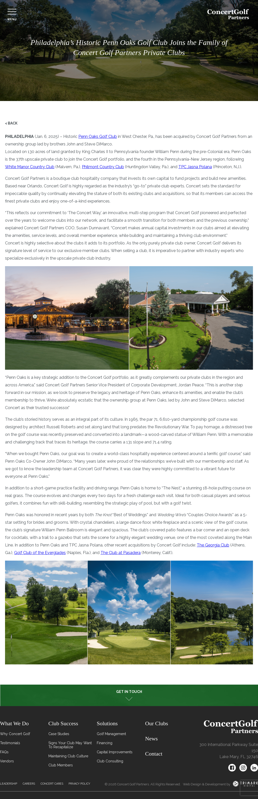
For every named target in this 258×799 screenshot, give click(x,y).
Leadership (8, 783)
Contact (153, 754)
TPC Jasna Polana (195, 166)
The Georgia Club (213, 545)
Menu (12, 15)
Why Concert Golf (15, 734)
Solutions (107, 723)
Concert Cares (52, 783)
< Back (11, 123)
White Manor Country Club (29, 166)
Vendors (7, 761)
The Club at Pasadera (121, 552)
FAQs (4, 752)
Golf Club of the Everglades (40, 552)
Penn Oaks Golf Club (97, 136)
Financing (104, 743)
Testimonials (10, 743)
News (151, 738)
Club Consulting (110, 761)
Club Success (63, 723)
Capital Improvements (115, 752)
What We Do (14, 723)
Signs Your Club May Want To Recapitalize (70, 745)
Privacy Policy (79, 783)
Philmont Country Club (103, 166)
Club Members (60, 765)
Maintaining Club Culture (68, 756)
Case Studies (58, 734)
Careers (29, 783)
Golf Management (111, 734)
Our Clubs (156, 723)
